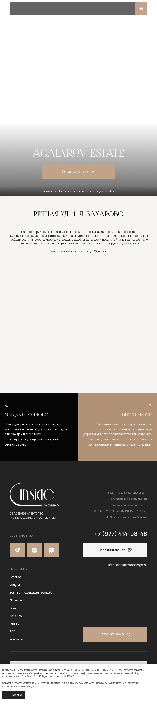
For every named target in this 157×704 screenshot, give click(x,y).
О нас (13, 608)
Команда (16, 616)
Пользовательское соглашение (128, 498)
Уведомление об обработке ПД (129, 505)
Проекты (16, 600)
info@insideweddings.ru (127, 564)
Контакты (16, 639)
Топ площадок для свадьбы (75, 191)
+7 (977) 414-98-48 (120, 534)
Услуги (15, 585)
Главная (47, 191)
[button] (115, 550)
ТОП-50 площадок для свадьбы (31, 592)
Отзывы (15, 624)
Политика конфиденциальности (127, 492)
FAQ (12, 631)
